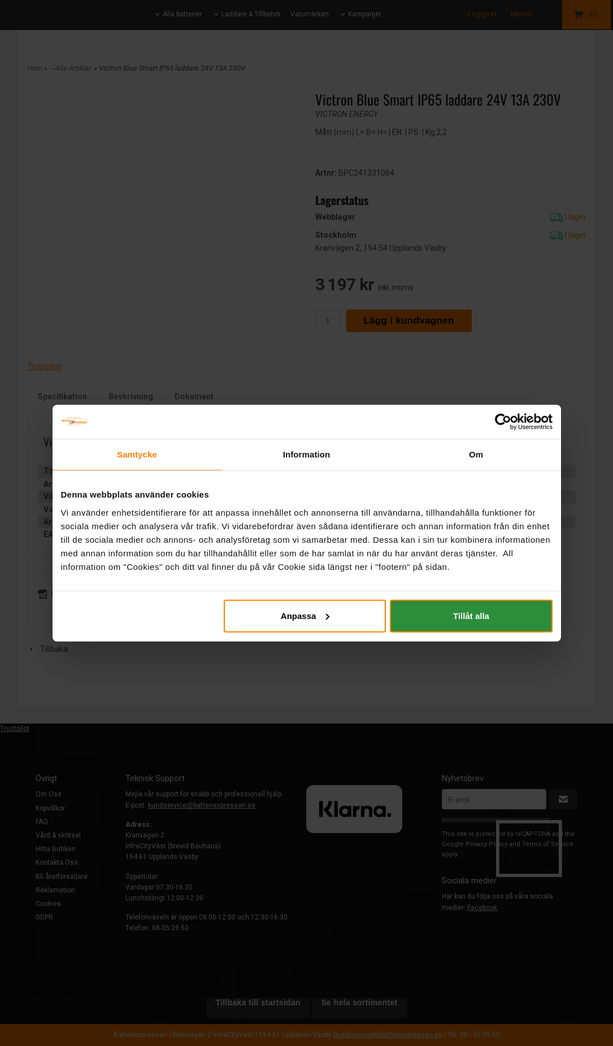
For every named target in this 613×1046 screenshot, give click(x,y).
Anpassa (305, 615)
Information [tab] (307, 454)
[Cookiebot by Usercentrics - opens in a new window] (503, 421)
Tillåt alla (471, 615)
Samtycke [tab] (137, 454)
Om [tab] (476, 454)
